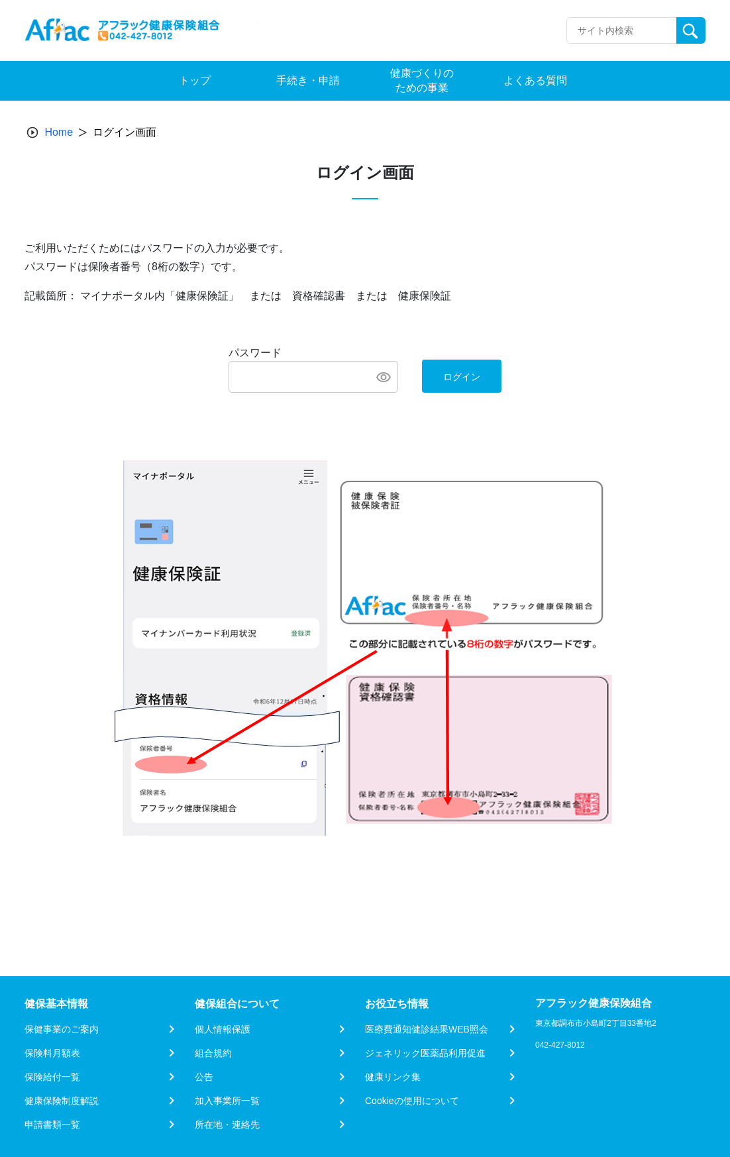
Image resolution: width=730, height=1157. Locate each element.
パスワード (255, 352)
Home (58, 132)
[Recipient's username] (621, 30)
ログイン (461, 377)
